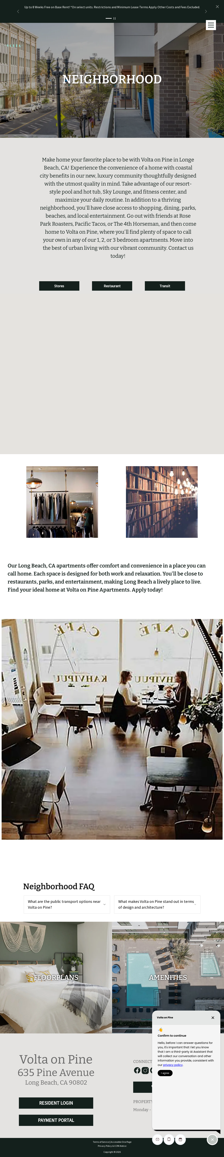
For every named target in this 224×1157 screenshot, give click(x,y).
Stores (59, 286)
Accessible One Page (121, 1141)
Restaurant (112, 286)
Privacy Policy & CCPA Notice (112, 1145)
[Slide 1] (109, 18)
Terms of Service (101, 1141)
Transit (165, 286)
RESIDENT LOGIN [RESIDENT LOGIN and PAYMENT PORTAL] (56, 1103)
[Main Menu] (211, 25)
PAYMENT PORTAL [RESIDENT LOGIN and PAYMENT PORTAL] (56, 1120)
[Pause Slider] (116, 18)
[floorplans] (56, 978)
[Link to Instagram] (145, 1071)
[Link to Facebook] (137, 1071)
